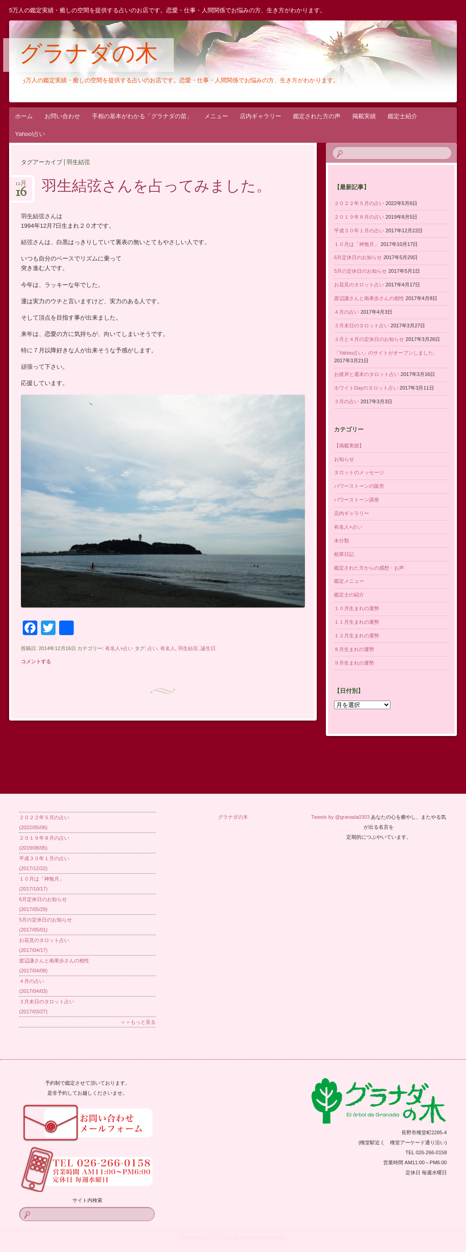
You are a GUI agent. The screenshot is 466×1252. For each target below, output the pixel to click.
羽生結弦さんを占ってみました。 (156, 187)
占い (152, 648)
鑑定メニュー (349, 581)
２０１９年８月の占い (359, 217)
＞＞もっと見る (138, 1022)
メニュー (216, 116)
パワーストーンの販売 (359, 486)
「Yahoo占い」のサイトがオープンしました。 (386, 353)
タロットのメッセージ (359, 472)
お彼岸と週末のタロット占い (366, 374)
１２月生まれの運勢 (356, 635)
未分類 (341, 540)
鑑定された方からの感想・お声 (369, 568)
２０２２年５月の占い (359, 203)
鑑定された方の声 (316, 116)
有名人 (167, 648)
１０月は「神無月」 (356, 244)
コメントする (36, 661)
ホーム (24, 116)
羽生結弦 (188, 648)
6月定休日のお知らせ (358, 257)
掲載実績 (364, 116)
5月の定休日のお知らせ (360, 271)
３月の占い (346, 401)
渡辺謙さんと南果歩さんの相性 (369, 298)
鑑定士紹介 (402, 116)
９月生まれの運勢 (354, 663)
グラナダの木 (88, 55)
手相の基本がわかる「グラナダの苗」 (142, 116)
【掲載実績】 (349, 445)
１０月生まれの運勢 (356, 608)
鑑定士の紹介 (349, 594)
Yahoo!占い (30, 133)
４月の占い (346, 312)
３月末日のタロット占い (361, 325)
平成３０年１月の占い (359, 230)
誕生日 (208, 648)
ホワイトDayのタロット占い (366, 388)
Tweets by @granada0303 (340, 817)
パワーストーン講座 (356, 499)
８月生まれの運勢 (354, 649)
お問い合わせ (62, 116)
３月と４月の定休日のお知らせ (369, 339)
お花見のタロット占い (359, 284)
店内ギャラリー (260, 116)
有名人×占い (119, 648)
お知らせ (344, 459)
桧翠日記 (344, 554)
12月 (20, 186)
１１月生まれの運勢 (356, 622)
